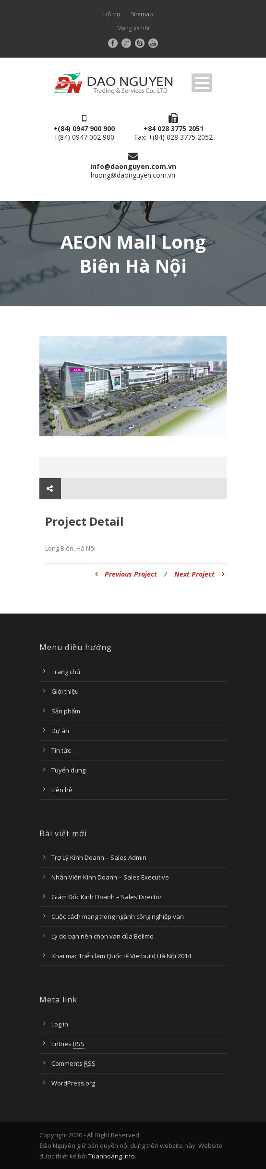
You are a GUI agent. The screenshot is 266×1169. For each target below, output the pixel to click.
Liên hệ (61, 789)
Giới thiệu (65, 691)
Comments (73, 1063)
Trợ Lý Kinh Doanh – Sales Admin (98, 857)
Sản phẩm (65, 711)
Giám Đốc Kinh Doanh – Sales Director (106, 896)
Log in (59, 1024)
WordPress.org (73, 1083)
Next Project (199, 573)
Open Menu (202, 82)
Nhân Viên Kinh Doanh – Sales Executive (110, 877)
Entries (68, 1043)
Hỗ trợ (111, 14)
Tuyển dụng (68, 770)
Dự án (60, 730)
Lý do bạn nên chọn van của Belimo (102, 936)
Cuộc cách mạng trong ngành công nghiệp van (117, 916)
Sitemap (142, 14)
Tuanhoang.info (111, 1156)
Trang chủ (65, 671)
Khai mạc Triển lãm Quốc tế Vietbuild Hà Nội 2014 (121, 956)
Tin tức (61, 750)
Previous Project (126, 573)
